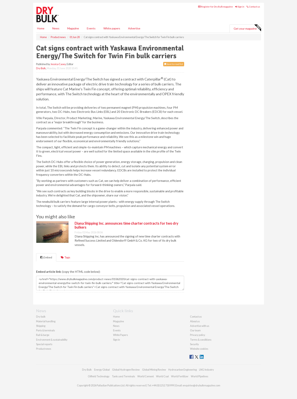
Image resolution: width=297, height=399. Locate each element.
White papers (111, 28)
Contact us (253, 6)
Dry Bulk (41, 68)
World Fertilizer (179, 376)
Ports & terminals (45, 330)
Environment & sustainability (51, 339)
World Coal (162, 376)
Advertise (134, 28)
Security (194, 344)
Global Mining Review (154, 369)
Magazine (73, 28)
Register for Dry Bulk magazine (215, 6)
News (116, 325)
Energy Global (102, 369)
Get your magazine (247, 28)
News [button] (55, 28)
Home (40, 28)
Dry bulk (41, 316)
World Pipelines (199, 376)
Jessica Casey (58, 64)
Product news (43, 348)
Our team (195, 330)
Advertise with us (199, 325)
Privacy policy (197, 334)
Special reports (44, 344)
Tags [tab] (65, 257)
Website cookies (199, 348)
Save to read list (173, 64)
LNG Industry (206, 369)
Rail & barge (42, 334)
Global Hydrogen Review (126, 369)
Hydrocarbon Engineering (182, 369)
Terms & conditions (200, 339)
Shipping (40, 325)
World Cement (145, 376)
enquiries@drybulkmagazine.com (201, 385)
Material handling (45, 321)
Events (91, 28)
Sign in (239, 6)
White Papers (120, 334)
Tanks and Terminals (123, 376)
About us (195, 321)
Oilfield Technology (99, 376)
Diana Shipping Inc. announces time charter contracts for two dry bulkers (126, 225)
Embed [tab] (46, 257)
